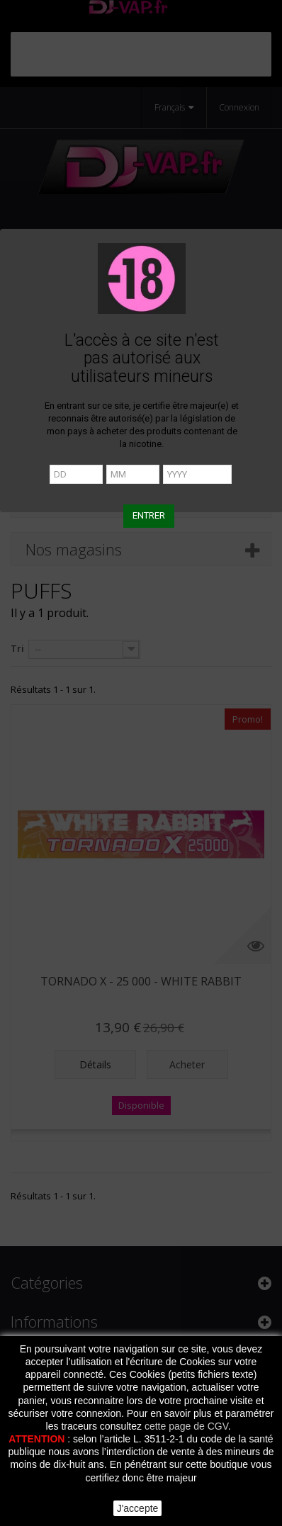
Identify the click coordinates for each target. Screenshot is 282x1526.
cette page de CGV (186, 1426)
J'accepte (138, 1508)
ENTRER (148, 515)
